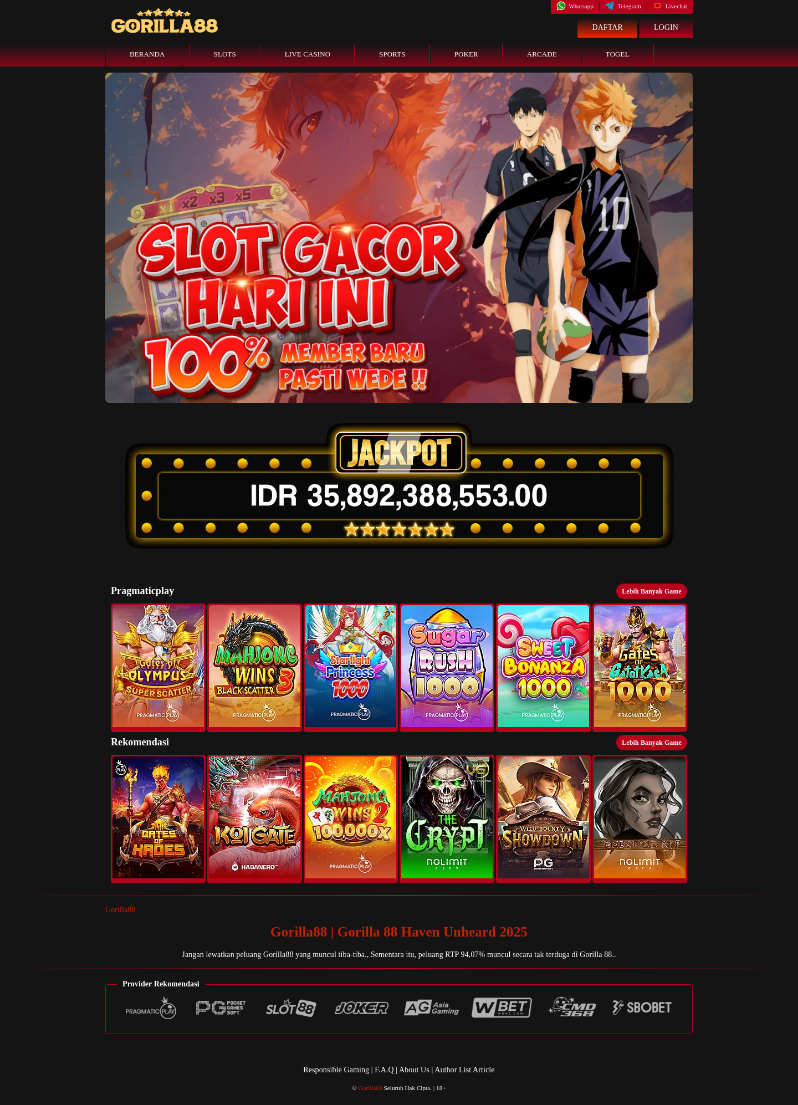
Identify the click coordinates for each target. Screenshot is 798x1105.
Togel (618, 54)
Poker (466, 54)
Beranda (147, 54)
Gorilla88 (120, 910)
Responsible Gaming (336, 1070)
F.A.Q (384, 1070)
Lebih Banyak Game (652, 591)
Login (666, 27)
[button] (158, 667)
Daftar (607, 27)
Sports (392, 54)
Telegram (623, 6)
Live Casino (307, 54)
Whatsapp (575, 6)
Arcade (542, 54)
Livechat (670, 6)
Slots (225, 54)
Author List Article (464, 1070)
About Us (415, 1070)
